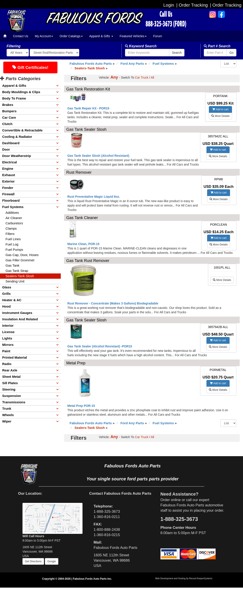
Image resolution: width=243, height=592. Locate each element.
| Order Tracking (225, 5)
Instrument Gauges (17, 313)
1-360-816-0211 (107, 517)
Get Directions (33, 561)
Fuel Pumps (14, 249)
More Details (220, 116)
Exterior (8, 181)
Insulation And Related (20, 319)
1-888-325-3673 (107, 511)
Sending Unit (15, 281)
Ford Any (132, 63)
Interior (8, 325)
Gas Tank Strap (17, 271)
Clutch (7, 124)
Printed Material (14, 357)
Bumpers (9, 111)
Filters (10, 234)
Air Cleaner (14, 218)
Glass (6, 287)
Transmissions (13, 402)
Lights (7, 338)
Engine (7, 168)
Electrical (9, 162)
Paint (6, 351)
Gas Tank (12, 265)
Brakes (7, 105)
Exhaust (8, 175)
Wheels (8, 415)
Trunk (6, 408)
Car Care (9, 117)
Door (6, 149)
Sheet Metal (11, 376)
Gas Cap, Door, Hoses (22, 255)
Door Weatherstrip (16, 156)
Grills (6, 293)
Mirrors (8, 345)
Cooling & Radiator (17, 136)
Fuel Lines (13, 239)
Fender (7, 188)
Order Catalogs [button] (71, 36)
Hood (6, 306)
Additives (12, 212)
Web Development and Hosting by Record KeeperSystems (183, 578)
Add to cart (220, 109)
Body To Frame (14, 98)
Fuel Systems (13, 207)
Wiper (6, 421)
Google (51, 561)
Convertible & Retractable (22, 130)
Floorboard (11, 200)
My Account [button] (44, 36)
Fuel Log (12, 244)
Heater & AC (11, 300)
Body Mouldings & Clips (21, 92)
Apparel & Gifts (14, 85)
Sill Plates (10, 383)
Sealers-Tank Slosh (20, 276)
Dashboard (10, 143)
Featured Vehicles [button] (133, 36)
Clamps (11, 228)
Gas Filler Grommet (20, 260)
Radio (6, 364)
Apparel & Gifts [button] (101, 36)
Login (168, 5)
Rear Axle (9, 370)
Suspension (11, 396)
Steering (8, 389)
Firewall (8, 194)
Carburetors (14, 223)
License (8, 332)
